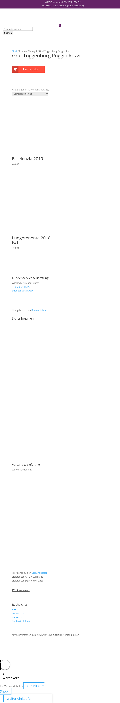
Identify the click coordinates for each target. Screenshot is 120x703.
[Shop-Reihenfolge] (30, 94)
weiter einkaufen (19, 698)
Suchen (8, 32)
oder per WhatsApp (22, 290)
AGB (14, 609)
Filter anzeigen (27, 68)
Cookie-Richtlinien (21, 621)
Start (14, 51)
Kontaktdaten (38, 310)
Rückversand (20, 590)
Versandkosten (40, 572)
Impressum (18, 617)
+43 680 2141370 (50, 5)
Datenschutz (18, 613)
